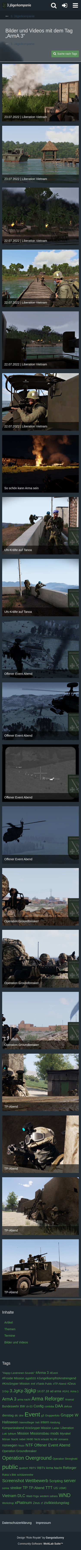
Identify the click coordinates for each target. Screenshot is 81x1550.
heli (37, 1422)
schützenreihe (25, 1474)
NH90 (30, 1439)
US (56, 1488)
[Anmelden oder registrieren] (64, 5)
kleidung (55, 1422)
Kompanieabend (13, 1428)
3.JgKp (16, 1390)
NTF (29, 1445)
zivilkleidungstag (56, 1503)
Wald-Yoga (32, 1496)
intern (45, 1422)
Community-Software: (40, 1543)
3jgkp (30, 1390)
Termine (9, 1335)
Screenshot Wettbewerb (25, 1480)
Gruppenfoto (52, 1415)
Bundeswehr (10, 1406)
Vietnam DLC (13, 1496)
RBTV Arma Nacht (49, 1468)
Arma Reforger (48, 1399)
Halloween (10, 1422)
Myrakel (65, 1433)
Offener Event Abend (52, 1445)
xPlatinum (23, 1503)
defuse (68, 1406)
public (10, 1467)
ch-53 (29, 1406)
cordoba (49, 1406)
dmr (21, 1415)
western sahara (49, 1496)
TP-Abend (36, 1488)
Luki (4, 1433)
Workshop (8, 1503)
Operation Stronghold (65, 1458)
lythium (12, 1433)
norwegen (9, 1445)
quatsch (23, 1468)
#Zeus (71, 1383)
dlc (16, 1415)
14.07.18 (43, 1391)
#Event (54, 1373)
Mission (23, 1433)
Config (38, 1406)
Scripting (56, 1481)
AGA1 (65, 1391)
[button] (75, 5)
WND (65, 1495)
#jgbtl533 (30, 1378)
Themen (9, 1329)
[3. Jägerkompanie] (16, 5)
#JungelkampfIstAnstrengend (56, 1378)
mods (54, 1433)
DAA (59, 1406)
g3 (42, 1415)
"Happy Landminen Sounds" (18, 1373)
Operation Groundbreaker (19, 1451)
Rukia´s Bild (9, 1474)
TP (25, 1488)
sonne (5, 1488)
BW (22, 1406)
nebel (22, 1439)
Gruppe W (69, 1415)
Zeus (36, 1503)
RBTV (32, 1468)
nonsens (63, 1439)
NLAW (53, 1439)
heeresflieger (26, 1422)
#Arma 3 (42, 1373)
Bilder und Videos (16, 1342)
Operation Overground (27, 1458)
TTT (48, 1488)
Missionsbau (39, 1433)
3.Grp (5, 1391)
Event (32, 1414)
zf (42, 1503)
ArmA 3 (9, 1399)
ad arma (55, 1391)
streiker (16, 1488)
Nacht (14, 1439)
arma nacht (23, 1399)
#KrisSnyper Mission (16, 1383)
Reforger (69, 1468)
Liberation (67, 1428)
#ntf (33, 1383)
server (70, 1480)
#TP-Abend (59, 1383)
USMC (63, 1488)
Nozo (21, 1445)
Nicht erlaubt (41, 1439)
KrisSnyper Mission (38, 1428)
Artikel (8, 1322)
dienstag (8, 1415)
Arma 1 (74, 1391)
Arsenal (69, 1399)
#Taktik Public (44, 1383)
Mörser (6, 1439)
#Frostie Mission (13, 1378)
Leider (55, 1428)
